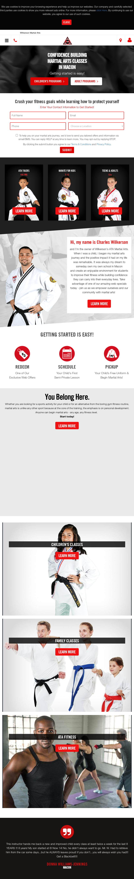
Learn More (24, 210)
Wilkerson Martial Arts (30, 32)
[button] (67, 41)
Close (66, 22)
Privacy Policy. (103, 144)
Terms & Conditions (81, 144)
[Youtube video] (67, 470)
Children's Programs (49, 81)
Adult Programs (86, 81)
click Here (101, 10)
